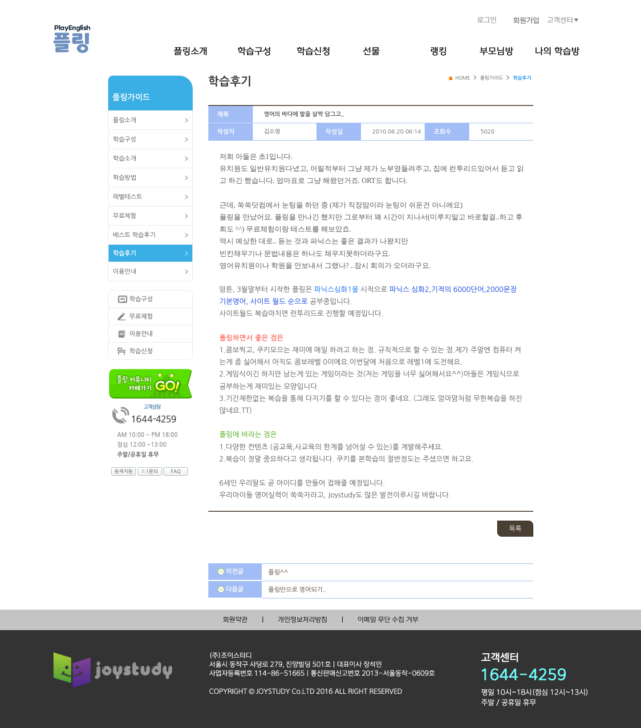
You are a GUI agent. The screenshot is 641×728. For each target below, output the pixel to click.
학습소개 (125, 158)
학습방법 (125, 177)
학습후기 (125, 253)
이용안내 (125, 271)
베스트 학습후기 (134, 235)
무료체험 (125, 216)
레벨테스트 (127, 197)
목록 (515, 528)
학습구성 (125, 139)
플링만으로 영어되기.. (297, 589)
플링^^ (278, 572)
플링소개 (125, 120)
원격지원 (123, 471)
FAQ (176, 471)
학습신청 (141, 351)
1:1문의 (149, 471)
